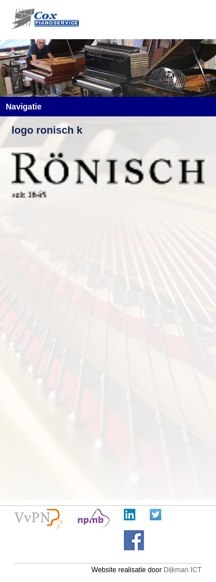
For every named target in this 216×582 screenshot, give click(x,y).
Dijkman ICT (183, 570)
